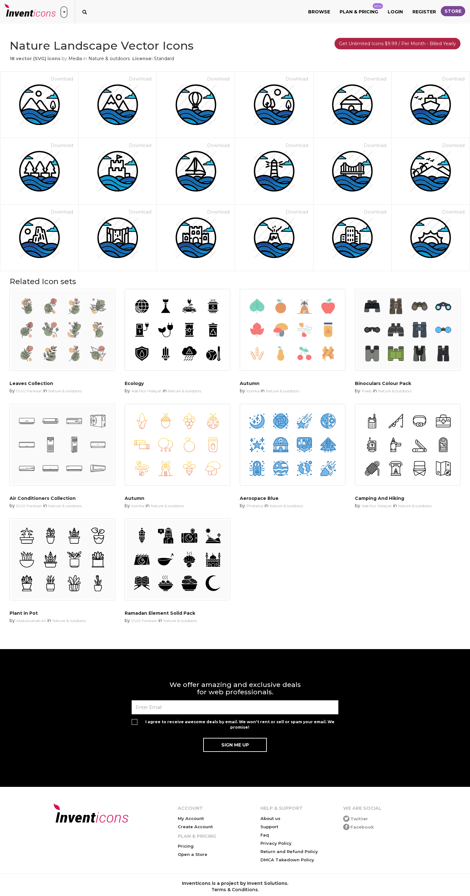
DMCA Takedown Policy (287, 859)
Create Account (195, 826)
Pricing (186, 846)
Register (424, 12)
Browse (319, 12)
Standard (164, 58)
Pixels (367, 390)
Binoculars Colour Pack (383, 383)
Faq (264, 834)
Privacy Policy (276, 843)
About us (270, 818)
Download (62, 79)
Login (395, 12)
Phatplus (254, 505)
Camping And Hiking (379, 498)
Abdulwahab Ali (31, 620)
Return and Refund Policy (289, 851)
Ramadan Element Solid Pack (160, 613)
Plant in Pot (24, 613)
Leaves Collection (31, 383)
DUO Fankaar (29, 390)
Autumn (249, 383)
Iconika (252, 390)
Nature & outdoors (109, 58)
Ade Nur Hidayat (146, 390)
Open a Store (192, 854)
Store (453, 11)
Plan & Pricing (361, 9)
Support (269, 826)
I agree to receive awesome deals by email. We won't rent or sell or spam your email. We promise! (240, 724)
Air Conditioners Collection (43, 498)
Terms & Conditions (234, 889)
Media (75, 58)
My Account (191, 818)
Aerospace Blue (259, 498)
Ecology (134, 383)
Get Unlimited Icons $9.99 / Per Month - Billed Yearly (397, 43)
